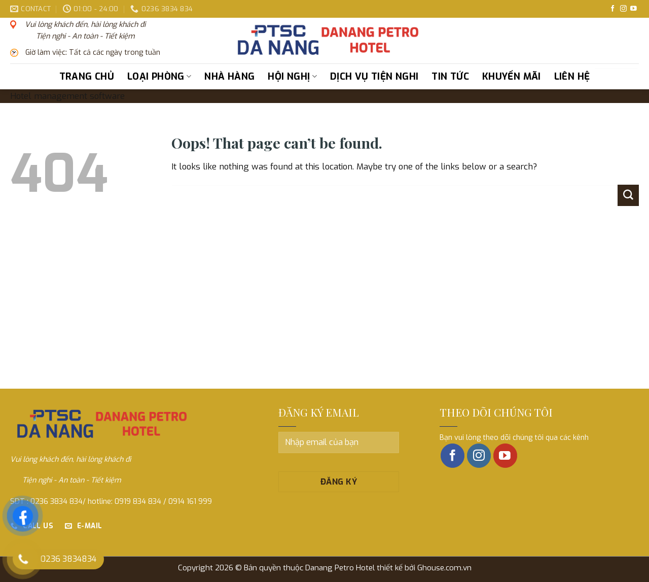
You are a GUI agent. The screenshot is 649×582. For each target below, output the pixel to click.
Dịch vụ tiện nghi (374, 76)
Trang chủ (86, 76)
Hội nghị (292, 76)
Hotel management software (67, 96)
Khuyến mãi (511, 76)
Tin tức (450, 76)
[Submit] (628, 76)
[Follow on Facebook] (612, 9)
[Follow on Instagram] (623, 9)
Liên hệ (572, 76)
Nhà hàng (229, 76)
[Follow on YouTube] (633, 9)
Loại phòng (159, 76)
